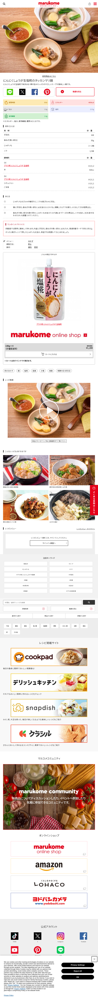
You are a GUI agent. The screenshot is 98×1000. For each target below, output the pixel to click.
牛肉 (7, 626)
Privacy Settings (78, 965)
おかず (30, 241)
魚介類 (35, 626)
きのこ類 (65, 626)
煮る (30, 244)
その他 (16, 632)
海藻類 (45, 626)
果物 (84, 626)
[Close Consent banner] (94, 959)
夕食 (42, 370)
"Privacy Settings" (13, 985)
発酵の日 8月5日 (63, 370)
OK (77, 977)
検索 (4, 4)
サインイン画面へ (49, 543)
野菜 (36, 247)
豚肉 (16, 626)
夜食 (51, 370)
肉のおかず (8, 370)
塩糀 (26, 370)
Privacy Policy (9, 995)
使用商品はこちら (49, 76)
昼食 (34, 370)
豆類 (75, 626)
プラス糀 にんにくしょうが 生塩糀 (16, 165)
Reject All (78, 971)
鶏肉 (30, 247)
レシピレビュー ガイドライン (86, 529)
